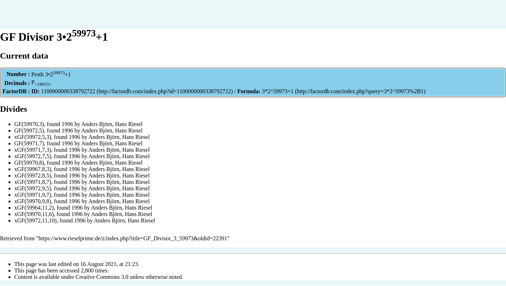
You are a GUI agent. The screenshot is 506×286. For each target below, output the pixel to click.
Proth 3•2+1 (51, 74)
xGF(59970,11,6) (34, 214)
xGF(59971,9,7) (32, 195)
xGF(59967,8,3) (32, 169)
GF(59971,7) (29, 143)
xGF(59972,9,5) (32, 188)
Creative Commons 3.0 (102, 277)
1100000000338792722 (68, 91)
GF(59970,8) (29, 163)
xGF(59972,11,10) (35, 220)
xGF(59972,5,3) (32, 137)
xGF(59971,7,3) (32, 150)
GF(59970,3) (29, 124)
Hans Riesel (128, 124)
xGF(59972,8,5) (32, 175)
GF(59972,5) (29, 130)
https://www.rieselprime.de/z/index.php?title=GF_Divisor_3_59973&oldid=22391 (133, 238)
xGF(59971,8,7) (32, 182)
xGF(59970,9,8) (32, 201)
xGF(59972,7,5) (32, 156)
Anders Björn (96, 124)
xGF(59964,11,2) (34, 208)
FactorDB (14, 91)
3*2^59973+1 (278, 91)
